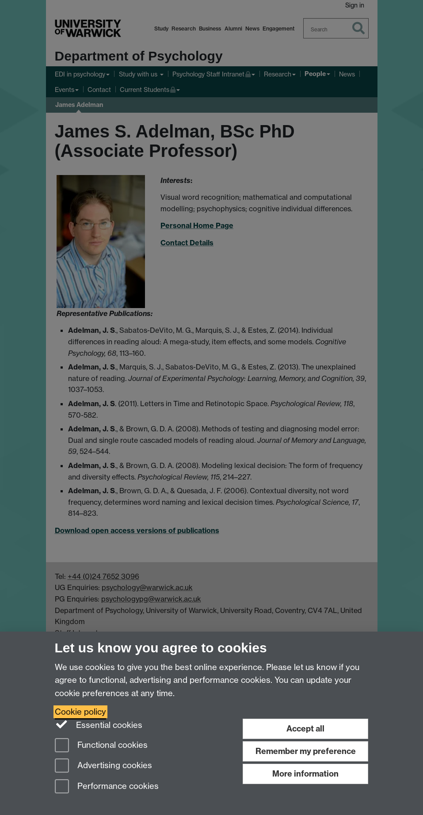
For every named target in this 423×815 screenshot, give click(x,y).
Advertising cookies (103, 766)
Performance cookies (107, 787)
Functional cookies (101, 746)
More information (305, 774)
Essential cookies (99, 724)
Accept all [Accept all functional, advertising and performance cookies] (305, 729)
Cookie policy (80, 712)
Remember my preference (305, 751)
